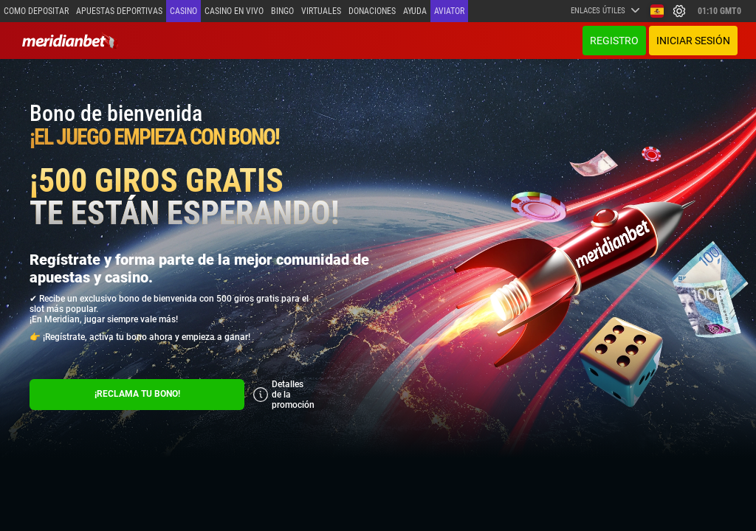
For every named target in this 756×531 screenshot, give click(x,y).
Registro (614, 40)
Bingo (282, 11)
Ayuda (415, 11)
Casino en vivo (234, 11)
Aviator (449, 11)
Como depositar (36, 11)
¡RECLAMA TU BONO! (137, 394)
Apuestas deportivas (119, 11)
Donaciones (372, 11)
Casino (183, 11)
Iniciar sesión (693, 40)
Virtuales (321, 11)
